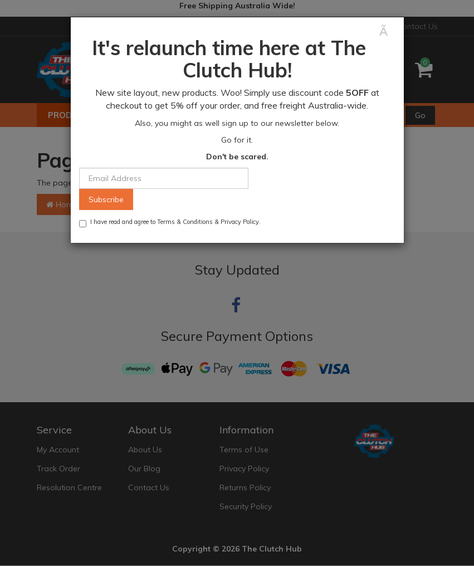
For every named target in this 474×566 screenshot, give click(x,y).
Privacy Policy (240, 222)
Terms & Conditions (185, 222)
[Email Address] (163, 178)
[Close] (387, 31)
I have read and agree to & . (170, 222)
